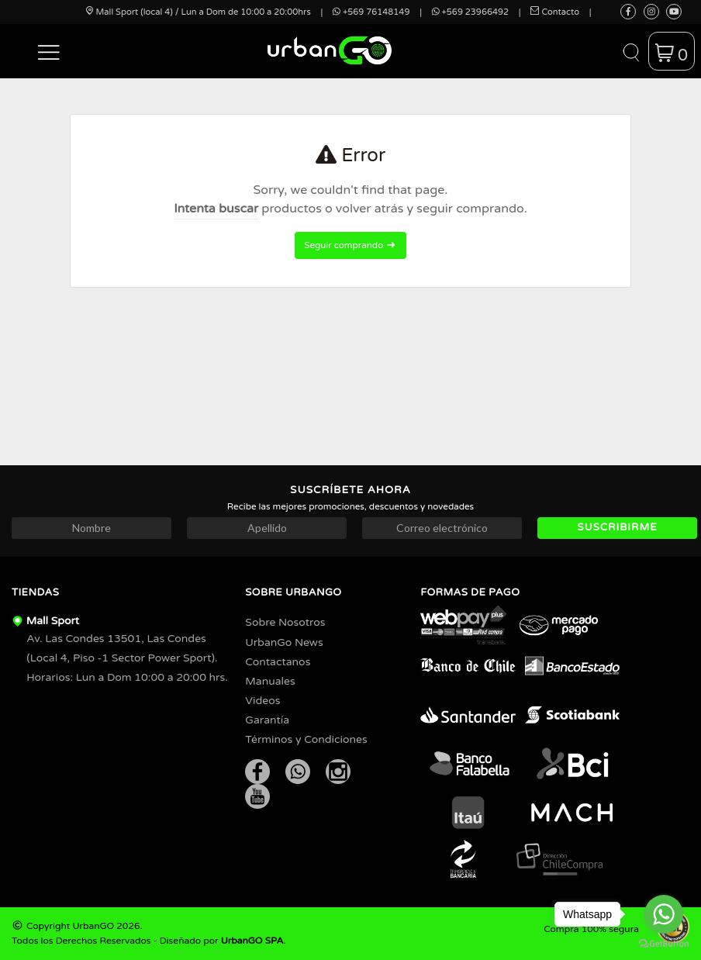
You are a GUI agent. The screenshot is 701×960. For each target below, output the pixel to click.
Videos (262, 700)
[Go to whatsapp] (663, 914)
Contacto (554, 12)
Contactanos (277, 661)
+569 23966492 (470, 12)
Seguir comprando (350, 245)
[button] (49, 51)
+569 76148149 (371, 12)
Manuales (270, 681)
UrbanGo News (284, 642)
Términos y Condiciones (306, 739)
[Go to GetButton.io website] (664, 944)
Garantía (267, 720)
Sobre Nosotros (285, 622)
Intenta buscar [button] (216, 208)
